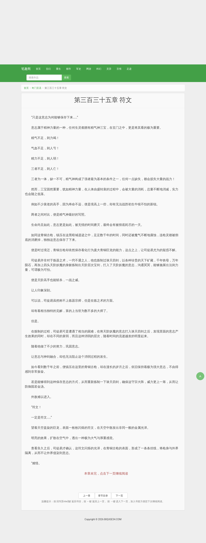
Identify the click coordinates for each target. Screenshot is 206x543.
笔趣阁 (26, 69)
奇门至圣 (36, 88)
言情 (119, 68)
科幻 (98, 68)
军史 (78, 68)
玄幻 (48, 68)
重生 (58, 68)
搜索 (66, 77)
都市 (68, 68)
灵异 (108, 68)
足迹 (129, 68)
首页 (38, 68)
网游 (88, 68)
